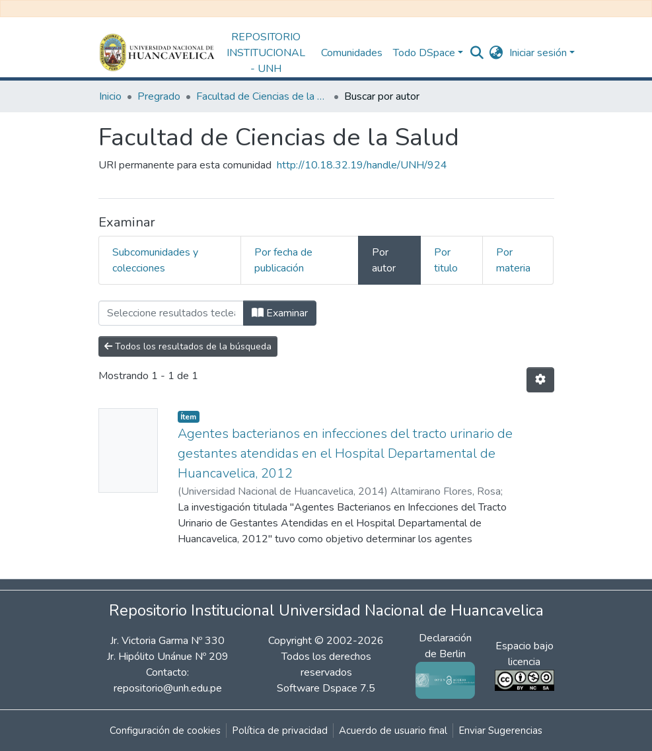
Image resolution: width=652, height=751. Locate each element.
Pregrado (158, 96)
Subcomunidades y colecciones (155, 260)
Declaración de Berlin (445, 659)
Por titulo (446, 260)
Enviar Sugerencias (500, 730)
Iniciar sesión (538, 53)
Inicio (110, 96)
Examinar (280, 313)
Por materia (513, 260)
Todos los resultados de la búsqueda (188, 346)
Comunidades (351, 53)
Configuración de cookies (165, 730)
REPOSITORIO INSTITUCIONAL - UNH (266, 53)
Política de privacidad (280, 730)
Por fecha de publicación (283, 260)
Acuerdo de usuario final (393, 730)
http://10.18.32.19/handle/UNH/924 (362, 165)
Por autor (384, 260)
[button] (496, 53)
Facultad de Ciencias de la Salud (262, 96)
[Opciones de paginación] (540, 379)
